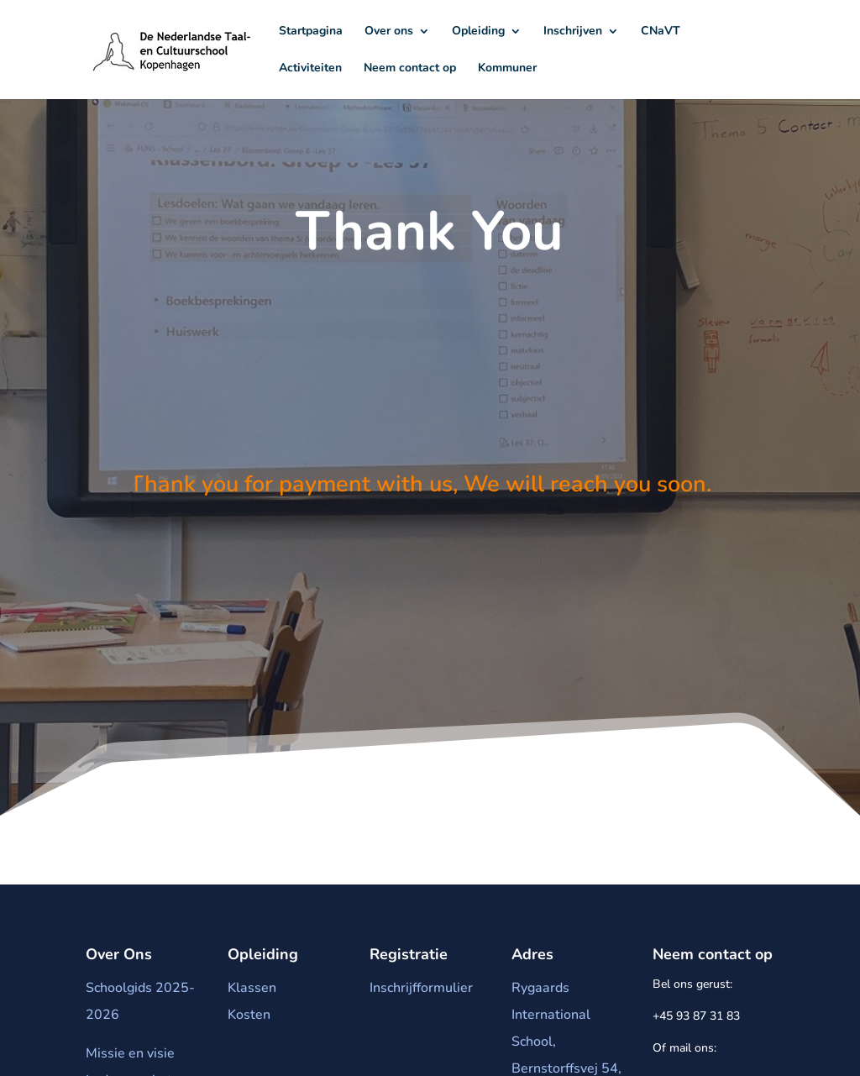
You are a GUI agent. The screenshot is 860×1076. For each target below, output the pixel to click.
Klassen (252, 992)
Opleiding (478, 32)
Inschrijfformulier (421, 992)
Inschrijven (572, 32)
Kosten (249, 1019)
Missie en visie (130, 1057)
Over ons (388, 32)
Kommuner (507, 69)
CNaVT (660, 32)
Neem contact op (410, 69)
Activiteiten (310, 69)
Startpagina (311, 32)
